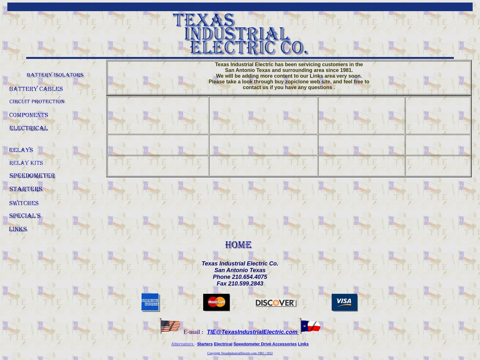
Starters (205, 344)
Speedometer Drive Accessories (265, 344)
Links (303, 344)
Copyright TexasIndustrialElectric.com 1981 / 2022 (240, 353)
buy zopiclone (292, 81)
